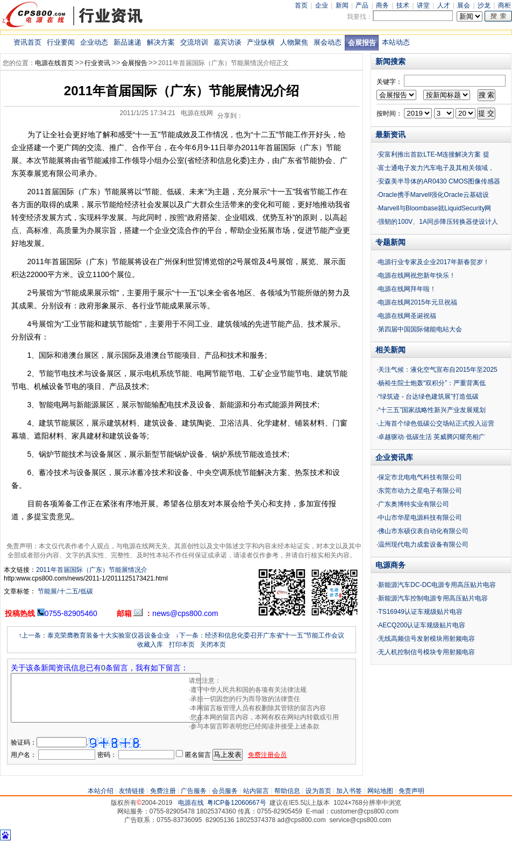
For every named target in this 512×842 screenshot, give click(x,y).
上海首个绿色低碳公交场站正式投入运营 (436, 423)
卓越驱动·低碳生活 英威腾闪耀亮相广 (431, 437)
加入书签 (349, 791)
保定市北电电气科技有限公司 (420, 477)
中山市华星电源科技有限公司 (420, 517)
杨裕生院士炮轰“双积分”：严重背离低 (432, 383)
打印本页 (182, 644)
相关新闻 (390, 349)
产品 (361, 5)
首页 (301, 5)
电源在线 (191, 802)
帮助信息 (287, 791)
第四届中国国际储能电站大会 (420, 329)
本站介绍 (100, 791)
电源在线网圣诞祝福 (407, 316)
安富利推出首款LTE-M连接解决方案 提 (433, 154)
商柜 (504, 5)
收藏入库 (150, 644)
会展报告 (362, 43)
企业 (321, 5)
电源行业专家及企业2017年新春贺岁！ (433, 262)
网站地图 (380, 791)
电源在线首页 (54, 63)
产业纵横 (261, 42)
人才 (443, 5)
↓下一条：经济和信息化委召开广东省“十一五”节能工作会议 (260, 635)
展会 (463, 5)
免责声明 (411, 791)
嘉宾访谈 (227, 42)
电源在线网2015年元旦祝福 (417, 302)
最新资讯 (390, 134)
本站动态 (396, 42)
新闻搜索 (390, 61)
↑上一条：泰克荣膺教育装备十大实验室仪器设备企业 (94, 635)
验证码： (24, 742)
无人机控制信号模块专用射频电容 (426, 652)
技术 (402, 5)
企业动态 (94, 42)
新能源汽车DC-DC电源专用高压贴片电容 (437, 585)
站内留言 (256, 791)
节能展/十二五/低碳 (64, 591)
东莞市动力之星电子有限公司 (420, 490)
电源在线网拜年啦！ (407, 289)
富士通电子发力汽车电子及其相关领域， (436, 168)
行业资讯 (97, 63)
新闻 (342, 5)
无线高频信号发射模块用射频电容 (426, 638)
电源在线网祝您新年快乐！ (417, 275)
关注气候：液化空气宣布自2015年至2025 (437, 369)
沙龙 (484, 5)
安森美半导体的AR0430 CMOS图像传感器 (439, 181)
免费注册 (163, 791)
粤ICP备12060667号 (236, 802)
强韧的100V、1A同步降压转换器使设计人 (438, 221)
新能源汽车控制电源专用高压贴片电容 (433, 598)
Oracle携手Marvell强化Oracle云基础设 (433, 195)
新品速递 (127, 42)
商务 (382, 5)
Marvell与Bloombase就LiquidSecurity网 (434, 208)
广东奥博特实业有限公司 (413, 504)
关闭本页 (213, 644)
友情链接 (132, 791)
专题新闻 (390, 242)
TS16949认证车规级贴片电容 (420, 611)
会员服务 (225, 791)
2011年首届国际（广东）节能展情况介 (91, 570)
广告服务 (194, 791)
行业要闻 (61, 42)
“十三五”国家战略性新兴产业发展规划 (432, 410)
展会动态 (328, 42)
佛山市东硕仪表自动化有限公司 (423, 531)
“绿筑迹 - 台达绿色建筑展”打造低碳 (428, 396)
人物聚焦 (294, 42)
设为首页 (318, 791)
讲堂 (423, 5)
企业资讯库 (394, 457)
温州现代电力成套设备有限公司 (423, 544)
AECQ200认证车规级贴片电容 (421, 625)
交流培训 (194, 42)
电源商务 (390, 565)
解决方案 (161, 42)
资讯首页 (27, 42)
